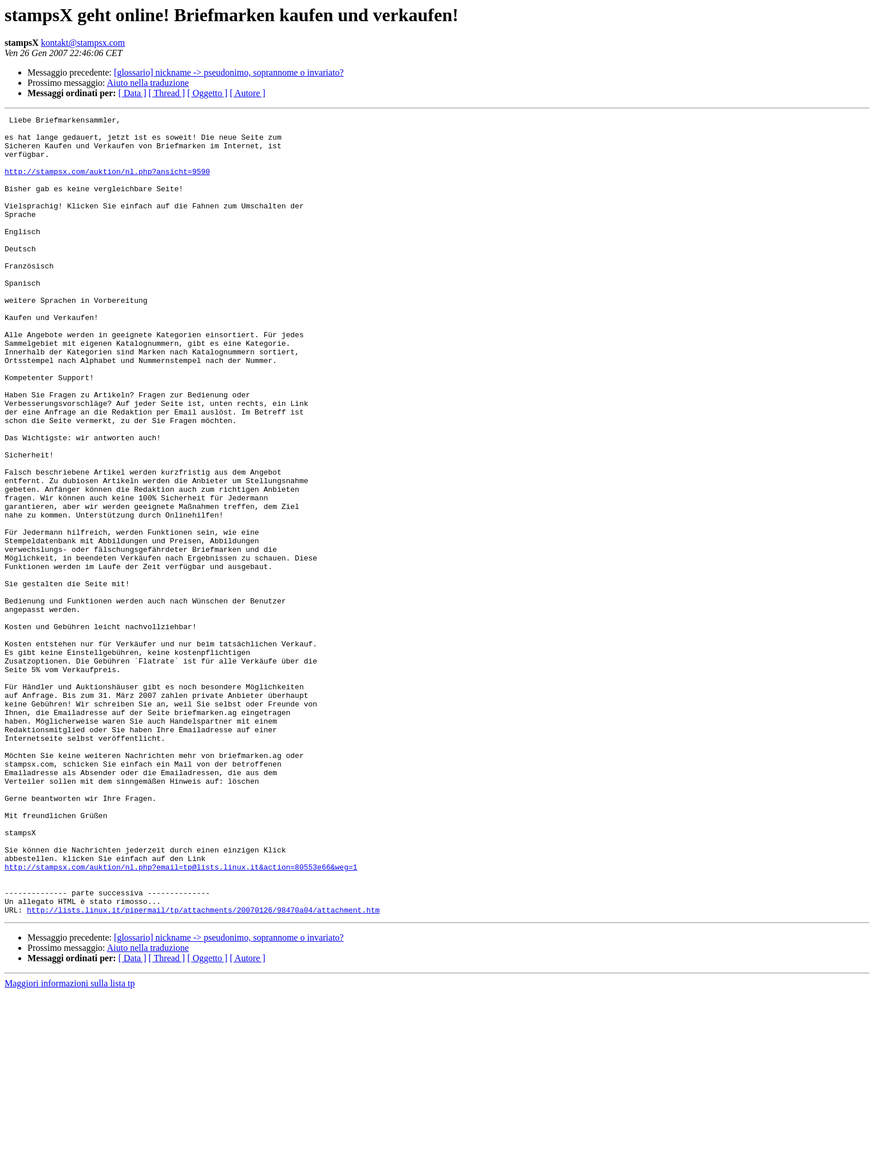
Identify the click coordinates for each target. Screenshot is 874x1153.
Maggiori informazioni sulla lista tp (70, 1143)
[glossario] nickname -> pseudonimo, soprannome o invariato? (228, 72)
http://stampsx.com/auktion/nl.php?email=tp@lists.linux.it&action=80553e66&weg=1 (181, 1018)
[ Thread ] (167, 93)
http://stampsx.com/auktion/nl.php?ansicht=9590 (107, 183)
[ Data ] (132, 93)
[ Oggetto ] (207, 93)
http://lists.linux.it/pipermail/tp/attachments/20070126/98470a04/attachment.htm (203, 1069)
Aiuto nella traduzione (148, 83)
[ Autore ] (247, 93)
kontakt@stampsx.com (83, 43)
